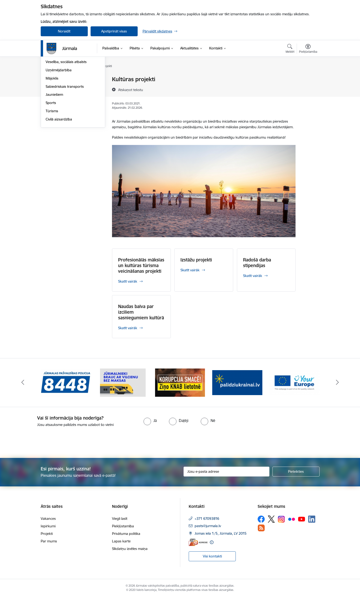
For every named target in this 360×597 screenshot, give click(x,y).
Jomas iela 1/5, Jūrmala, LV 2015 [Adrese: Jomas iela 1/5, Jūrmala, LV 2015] (221, 533)
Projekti (47, 533)
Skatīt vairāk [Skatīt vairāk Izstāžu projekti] (190, 270)
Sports (51, 153)
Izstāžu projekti (196, 260)
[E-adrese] (198, 542)
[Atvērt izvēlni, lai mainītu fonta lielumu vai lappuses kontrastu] (308, 49)
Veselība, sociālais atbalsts (66, 112)
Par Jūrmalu (55, 79)
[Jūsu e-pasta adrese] (226, 472)
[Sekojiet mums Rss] (261, 528)
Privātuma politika (126, 533)
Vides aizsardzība (59, 87)
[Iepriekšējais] (22, 382)
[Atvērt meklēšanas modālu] (290, 49)
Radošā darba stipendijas (257, 262)
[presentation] (39, 440)
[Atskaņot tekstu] (130, 89)
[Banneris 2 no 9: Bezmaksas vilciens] (123, 382)
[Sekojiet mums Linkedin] (311, 519)
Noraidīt (64, 31)
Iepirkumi (48, 526)
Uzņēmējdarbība (59, 120)
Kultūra (51, 96)
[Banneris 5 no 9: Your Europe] (294, 382)
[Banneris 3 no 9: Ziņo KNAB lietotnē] (180, 382)
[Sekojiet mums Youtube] (301, 519)
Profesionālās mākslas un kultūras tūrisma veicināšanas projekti (141, 265)
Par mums (49, 541)
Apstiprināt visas (114, 31)
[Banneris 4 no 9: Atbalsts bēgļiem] (237, 382)
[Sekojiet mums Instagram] (281, 519)
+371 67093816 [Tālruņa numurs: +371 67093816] (207, 518)
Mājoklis (52, 128)
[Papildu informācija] (211, 542)
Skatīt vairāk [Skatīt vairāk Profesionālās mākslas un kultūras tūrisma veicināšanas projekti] (127, 281)
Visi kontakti (212, 556)
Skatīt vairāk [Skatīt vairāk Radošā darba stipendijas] (252, 275)
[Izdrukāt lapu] (308, 77)
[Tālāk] (337, 382)
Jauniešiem (54, 145)
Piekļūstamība (123, 526)
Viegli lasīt (119, 518)
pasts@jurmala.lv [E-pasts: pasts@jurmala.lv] (208, 526)
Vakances (48, 518)
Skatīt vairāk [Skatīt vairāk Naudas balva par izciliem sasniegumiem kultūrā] (127, 328)
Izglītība (52, 104)
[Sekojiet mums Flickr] (291, 519)
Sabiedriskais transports (65, 137)
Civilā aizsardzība (59, 169)
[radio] (150, 420)
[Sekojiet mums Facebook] (261, 519)
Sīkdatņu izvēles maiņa (130, 548)
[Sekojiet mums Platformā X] (271, 519)
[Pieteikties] (296, 472)
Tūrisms (52, 161)
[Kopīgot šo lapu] (308, 89)
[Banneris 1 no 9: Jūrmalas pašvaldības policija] (65, 382)
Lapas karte (121, 541)
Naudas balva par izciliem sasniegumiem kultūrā (141, 312)
